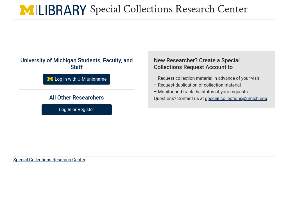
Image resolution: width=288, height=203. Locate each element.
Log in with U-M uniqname (77, 78)
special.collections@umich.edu (236, 98)
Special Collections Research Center (49, 159)
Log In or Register (76, 109)
